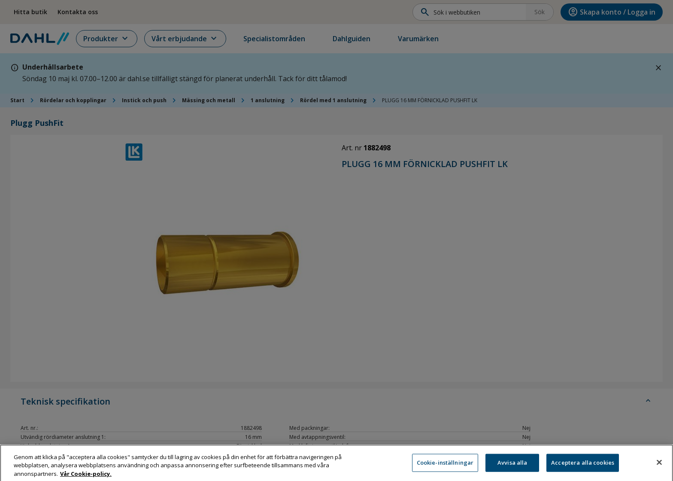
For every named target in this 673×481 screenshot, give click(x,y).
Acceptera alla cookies (582, 468)
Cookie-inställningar (445, 468)
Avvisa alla (512, 468)
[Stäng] (659, 467)
